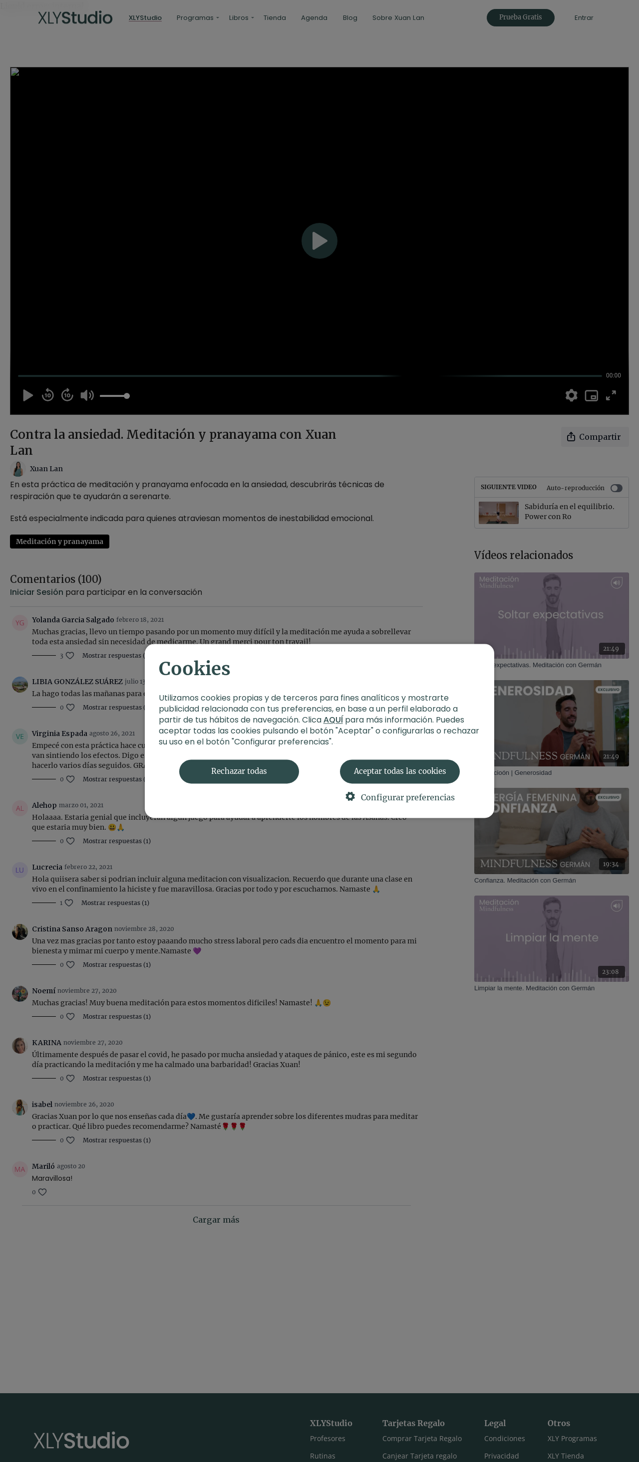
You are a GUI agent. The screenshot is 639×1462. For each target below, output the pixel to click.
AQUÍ (333, 720)
